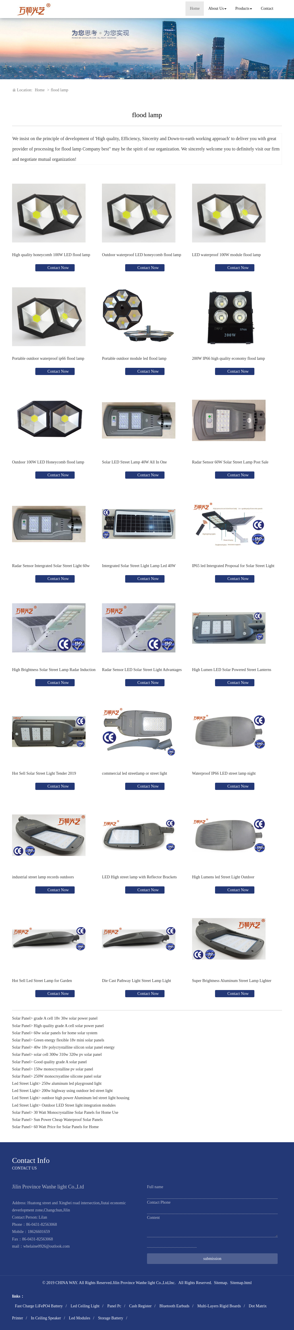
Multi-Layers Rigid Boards (219, 1306)
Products (243, 8)
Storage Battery (110, 1318)
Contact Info (31, 1160)
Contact (267, 8)
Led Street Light (25, 1083)
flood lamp (59, 90)
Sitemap (220, 1283)
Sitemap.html (241, 1283)
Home (195, 8)
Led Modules (79, 1318)
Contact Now (58, 268)
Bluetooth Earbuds (174, 1306)
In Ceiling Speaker (46, 1318)
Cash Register (140, 1306)
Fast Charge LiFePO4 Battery (39, 1306)
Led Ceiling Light (85, 1306)
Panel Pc (114, 1306)
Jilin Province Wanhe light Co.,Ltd (141, 1283)
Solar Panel (21, 1018)
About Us (217, 8)
